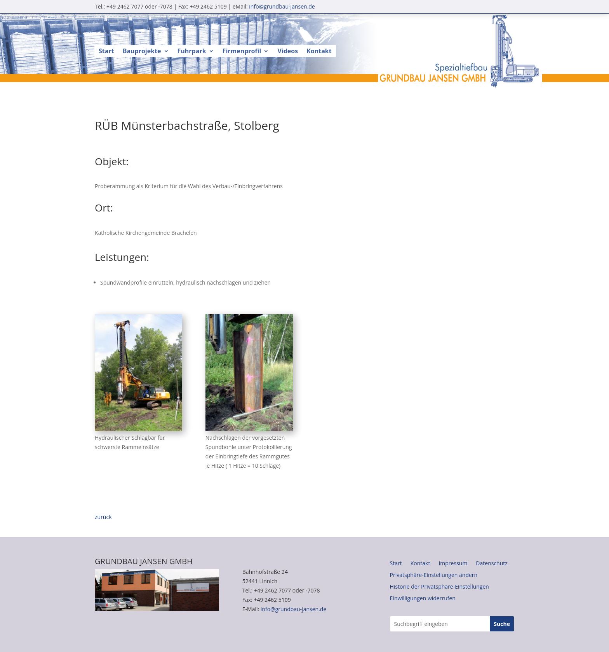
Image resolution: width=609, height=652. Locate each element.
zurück (103, 517)
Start (106, 51)
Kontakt (319, 51)
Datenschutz (491, 564)
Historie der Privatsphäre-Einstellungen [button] (439, 587)
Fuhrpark (191, 51)
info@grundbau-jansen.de (282, 6)
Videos (287, 51)
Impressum (452, 564)
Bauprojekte (142, 51)
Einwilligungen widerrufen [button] (423, 599)
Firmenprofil (242, 51)
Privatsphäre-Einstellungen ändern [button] (434, 575)
